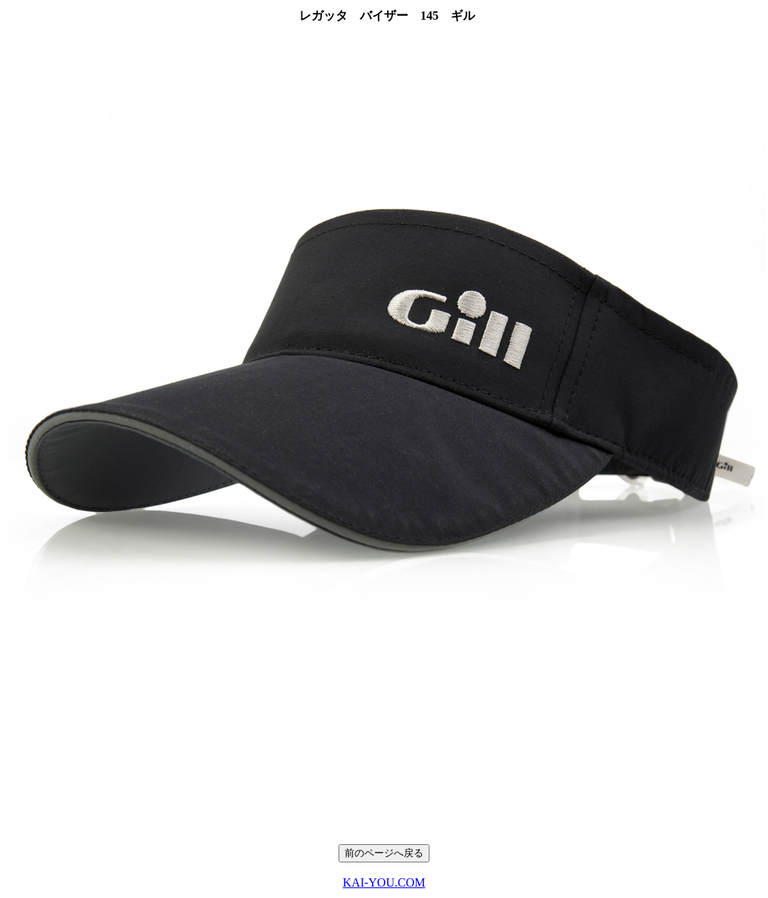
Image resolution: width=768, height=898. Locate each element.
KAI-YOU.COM (384, 882)
